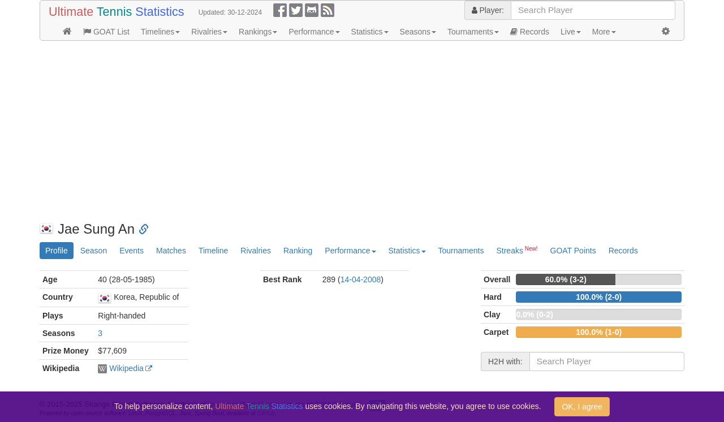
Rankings (258, 31)
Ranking (297, 250)
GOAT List (106, 31)
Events (131, 250)
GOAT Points (573, 250)
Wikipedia (126, 368)
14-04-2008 (361, 279)
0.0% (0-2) (534, 314)
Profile (56, 250)
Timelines (160, 31)
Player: (488, 10)
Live (571, 31)
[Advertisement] (362, 131)
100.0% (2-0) (599, 297)
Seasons (418, 31)
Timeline (213, 250)
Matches (171, 250)
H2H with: (505, 361)
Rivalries (209, 31)
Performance (313, 31)
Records (529, 31)
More (604, 31)
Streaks (516, 250)
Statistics (370, 31)
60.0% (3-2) (566, 279)
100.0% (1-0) (599, 332)
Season (93, 250)
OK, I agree (582, 406)
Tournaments (473, 31)
